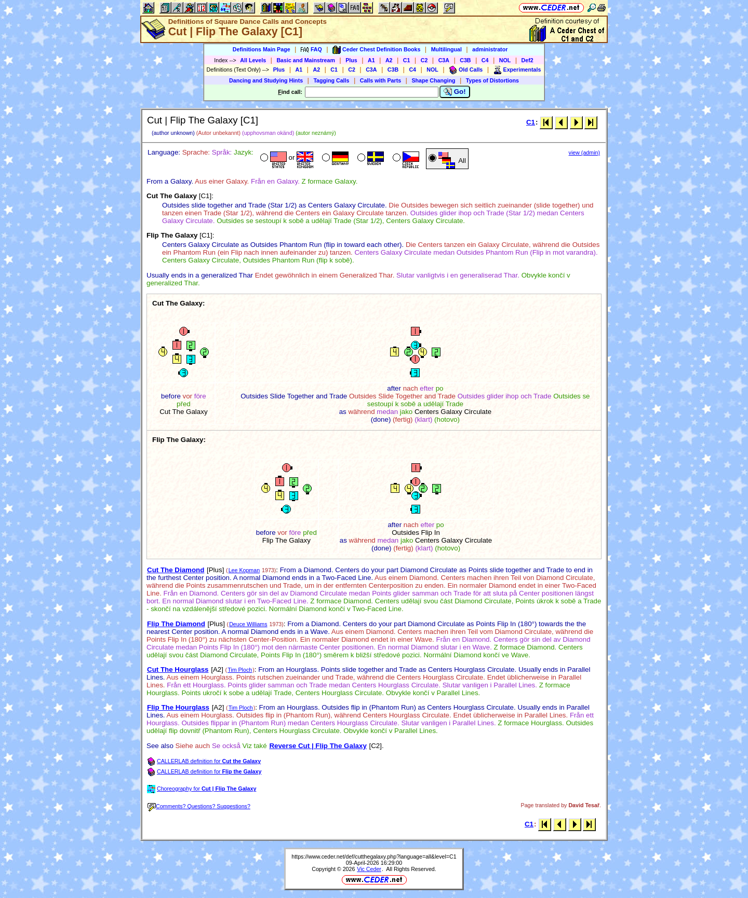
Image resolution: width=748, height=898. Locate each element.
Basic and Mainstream (305, 60)
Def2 (527, 60)
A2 (389, 60)
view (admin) (584, 152)
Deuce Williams (248, 624)
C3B (465, 60)
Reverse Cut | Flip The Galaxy (317, 746)
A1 (371, 60)
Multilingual (446, 49)
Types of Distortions (492, 80)
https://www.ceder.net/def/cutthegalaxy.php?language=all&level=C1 (373, 856)
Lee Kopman (244, 570)
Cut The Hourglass (177, 669)
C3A (443, 60)
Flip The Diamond (176, 624)
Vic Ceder (369, 869)
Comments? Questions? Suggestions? (199, 806)
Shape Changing (433, 80)
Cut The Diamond (175, 570)
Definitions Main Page (261, 49)
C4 (485, 60)
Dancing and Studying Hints (266, 80)
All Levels (253, 60)
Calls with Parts (380, 80)
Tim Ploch (240, 670)
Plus (351, 60)
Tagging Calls (331, 80)
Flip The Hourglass (178, 707)
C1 (406, 60)
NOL (505, 60)
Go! (455, 92)
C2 (424, 60)
